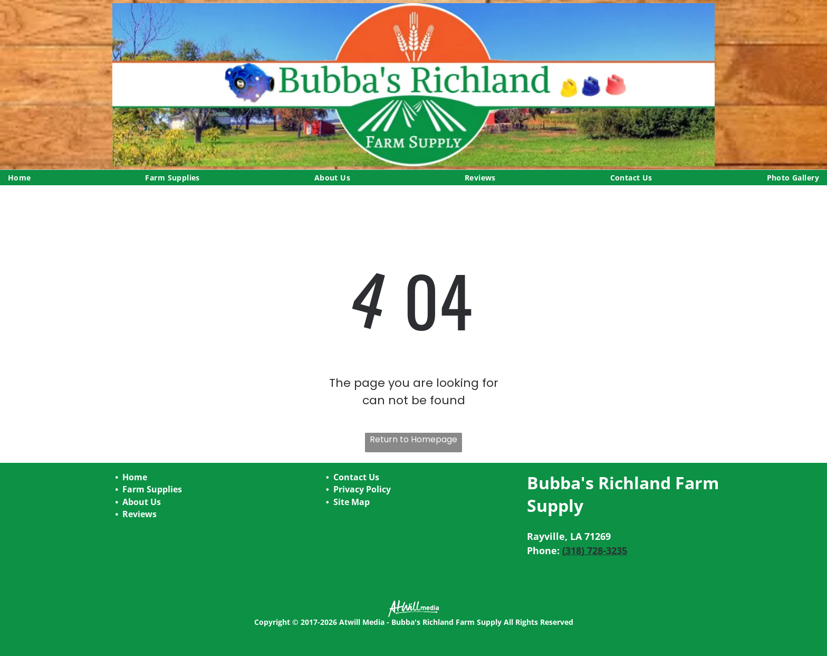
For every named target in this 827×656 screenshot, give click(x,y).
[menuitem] (19, 177)
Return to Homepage (413, 439)
